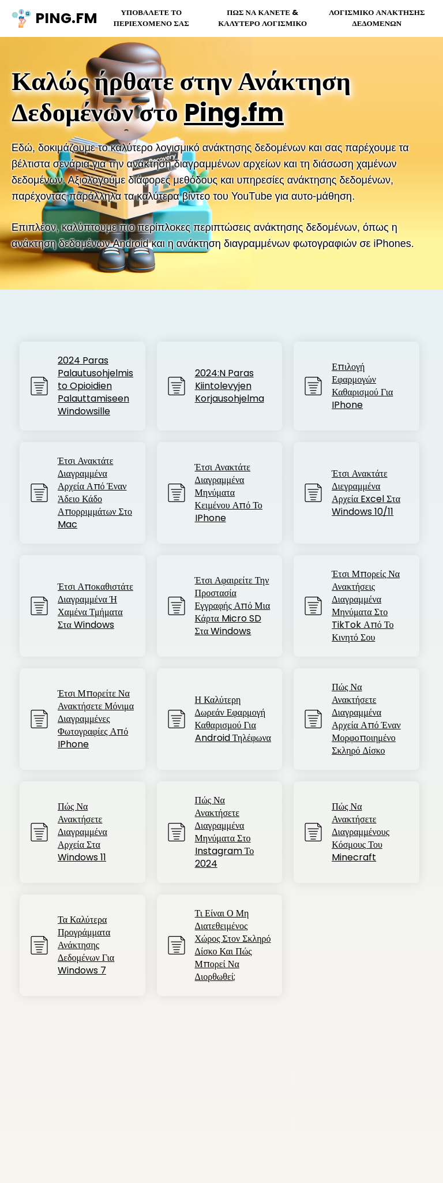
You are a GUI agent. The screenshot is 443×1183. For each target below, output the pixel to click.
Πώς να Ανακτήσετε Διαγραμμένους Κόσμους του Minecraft (360, 832)
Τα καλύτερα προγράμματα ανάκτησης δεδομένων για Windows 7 (86, 945)
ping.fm (48, 18)
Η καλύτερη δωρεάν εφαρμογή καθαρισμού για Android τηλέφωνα (233, 719)
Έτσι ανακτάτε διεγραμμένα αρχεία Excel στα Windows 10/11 (366, 492)
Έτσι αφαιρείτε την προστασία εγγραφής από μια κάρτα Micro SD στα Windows (233, 606)
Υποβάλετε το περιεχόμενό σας (148, 18)
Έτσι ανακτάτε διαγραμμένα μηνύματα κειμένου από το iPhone (228, 493)
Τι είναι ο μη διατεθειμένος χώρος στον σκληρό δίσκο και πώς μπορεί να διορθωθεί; (233, 945)
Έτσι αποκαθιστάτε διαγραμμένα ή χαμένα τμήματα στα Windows (95, 606)
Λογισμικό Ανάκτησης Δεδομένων (376, 18)
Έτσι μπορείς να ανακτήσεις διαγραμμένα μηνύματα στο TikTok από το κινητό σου (366, 606)
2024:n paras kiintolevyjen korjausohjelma (229, 386)
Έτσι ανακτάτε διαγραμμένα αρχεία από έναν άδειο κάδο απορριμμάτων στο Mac (95, 493)
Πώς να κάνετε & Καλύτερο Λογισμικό (260, 18)
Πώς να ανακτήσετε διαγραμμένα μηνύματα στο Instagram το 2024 (224, 832)
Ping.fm (236, 112)
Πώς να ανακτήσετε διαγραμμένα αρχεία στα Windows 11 (82, 832)
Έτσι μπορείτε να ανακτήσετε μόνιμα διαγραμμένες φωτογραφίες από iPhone (96, 719)
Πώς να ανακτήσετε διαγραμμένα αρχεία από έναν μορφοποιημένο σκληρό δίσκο (366, 719)
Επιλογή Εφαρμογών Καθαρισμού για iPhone (362, 386)
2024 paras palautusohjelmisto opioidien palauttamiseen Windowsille (95, 386)
